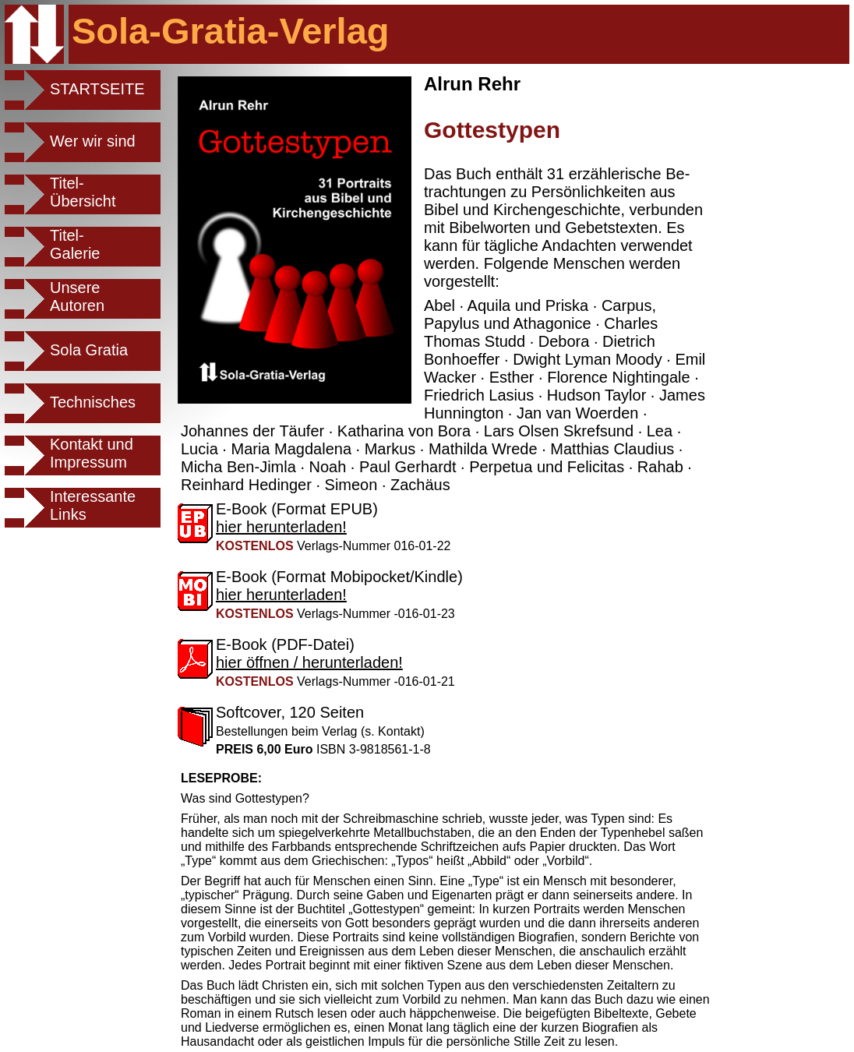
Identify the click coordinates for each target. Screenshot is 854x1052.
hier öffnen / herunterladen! (309, 662)
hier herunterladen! (281, 526)
